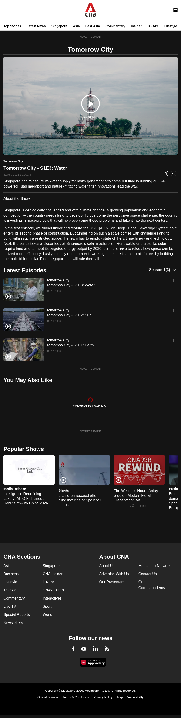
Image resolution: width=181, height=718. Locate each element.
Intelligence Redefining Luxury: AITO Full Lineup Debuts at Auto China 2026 (25, 498)
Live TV (9, 606)
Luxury (48, 582)
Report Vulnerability (130, 697)
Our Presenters (111, 582)
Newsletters (13, 623)
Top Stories (12, 26)
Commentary (115, 26)
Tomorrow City (58, 280)
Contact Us (147, 574)
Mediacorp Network (154, 566)
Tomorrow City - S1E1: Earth (70, 345)
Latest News (36, 26)
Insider (136, 26)
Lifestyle (170, 26)
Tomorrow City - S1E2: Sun (69, 315)
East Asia (92, 26)
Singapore (59, 26)
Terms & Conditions (76, 697)
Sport (47, 606)
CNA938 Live (53, 590)
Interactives (52, 598)
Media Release (14, 489)
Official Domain (47, 697)
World (47, 615)
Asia (76, 26)
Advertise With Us (114, 574)
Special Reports (16, 615)
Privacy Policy (103, 697)
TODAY (152, 26)
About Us (106, 566)
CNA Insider (52, 574)
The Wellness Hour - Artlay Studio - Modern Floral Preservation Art (136, 495)
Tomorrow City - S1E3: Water (71, 285)
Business (11, 574)
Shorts (64, 490)
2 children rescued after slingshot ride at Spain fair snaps (80, 500)
